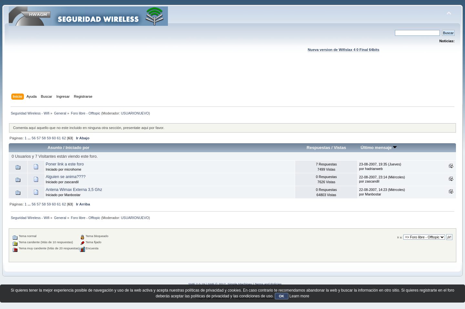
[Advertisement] (232, 79)
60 (54, 138)
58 (44, 138)
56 (34, 138)
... (30, 138)
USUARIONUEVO (135, 113)
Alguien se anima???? (66, 176)
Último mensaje (379, 147)
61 (59, 138)
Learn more (299, 296)
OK (281, 296)
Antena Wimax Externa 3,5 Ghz (74, 189)
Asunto (54, 147)
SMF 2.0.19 (196, 284)
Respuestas (318, 147)
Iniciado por (77, 147)
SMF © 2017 (217, 284)
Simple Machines (239, 284)
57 (39, 138)
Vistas (340, 147)
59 (49, 138)
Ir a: (399, 237)
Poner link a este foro (65, 164)
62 (64, 138)
